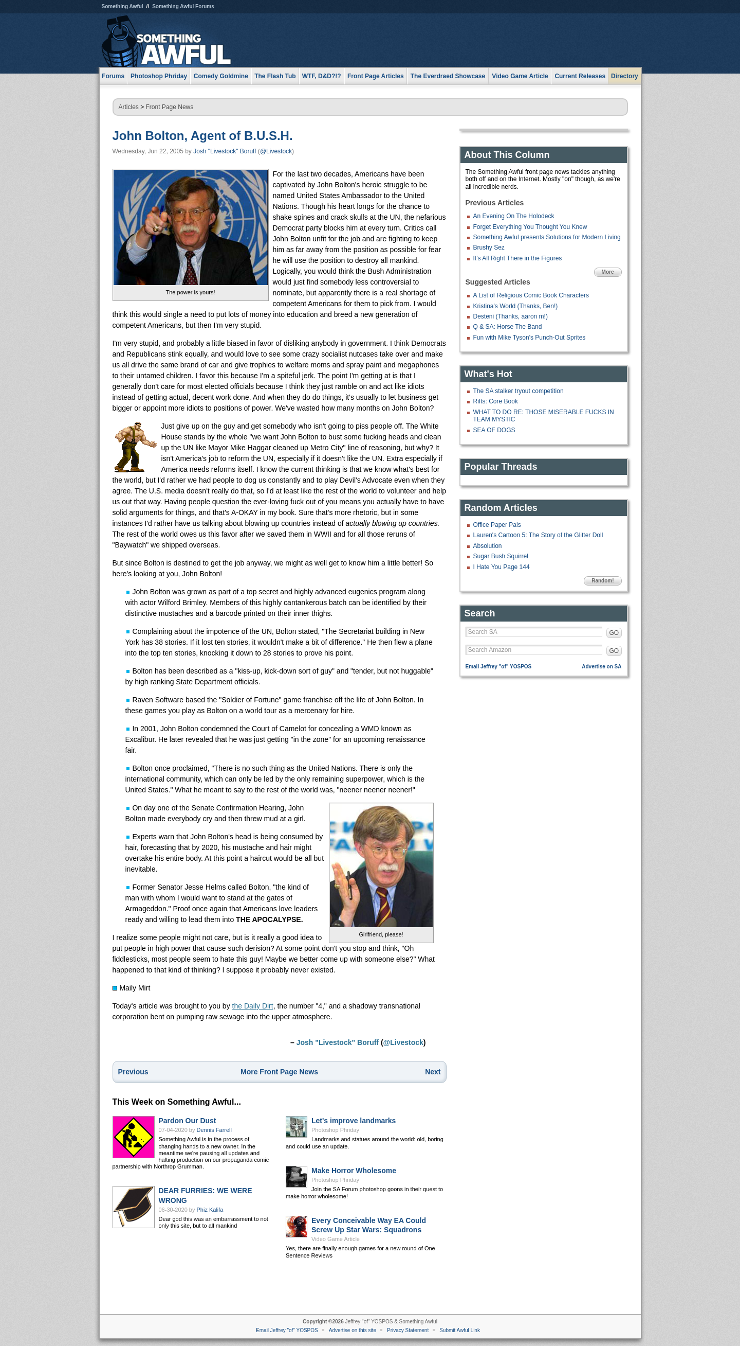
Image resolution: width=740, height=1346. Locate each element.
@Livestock (276, 151)
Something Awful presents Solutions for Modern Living (547, 237)
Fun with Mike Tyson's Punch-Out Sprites (529, 337)
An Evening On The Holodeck (513, 216)
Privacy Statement (408, 1330)
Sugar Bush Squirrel (500, 556)
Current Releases (579, 76)
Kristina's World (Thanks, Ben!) (515, 306)
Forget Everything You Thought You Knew (530, 227)
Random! (602, 580)
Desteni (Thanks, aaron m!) (510, 316)
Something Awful (122, 6)
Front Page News (170, 107)
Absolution (487, 546)
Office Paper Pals (497, 524)
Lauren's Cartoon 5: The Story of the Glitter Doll (538, 535)
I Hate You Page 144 (501, 567)
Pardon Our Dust (187, 1121)
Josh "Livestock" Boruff (224, 151)
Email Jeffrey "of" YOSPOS (499, 666)
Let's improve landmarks (353, 1121)
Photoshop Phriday (335, 1130)
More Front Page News (279, 1072)
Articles (129, 107)
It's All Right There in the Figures (517, 258)
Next (432, 1072)
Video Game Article (335, 1239)
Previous (133, 1072)
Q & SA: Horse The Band (507, 326)
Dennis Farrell (214, 1130)
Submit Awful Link (459, 1330)
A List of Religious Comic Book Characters (531, 295)
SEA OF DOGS (494, 430)
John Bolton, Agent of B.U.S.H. (203, 136)
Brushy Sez (489, 247)
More (608, 272)
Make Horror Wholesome (353, 1170)
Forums (113, 76)
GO (614, 632)
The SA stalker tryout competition (518, 391)
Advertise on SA (601, 666)
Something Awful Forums (183, 6)
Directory (624, 76)
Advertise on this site (352, 1330)
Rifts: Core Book (495, 401)
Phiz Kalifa (210, 1210)
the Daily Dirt (252, 1006)
